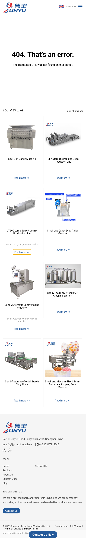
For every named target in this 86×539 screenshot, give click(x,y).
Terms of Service (12, 528)
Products (8, 470)
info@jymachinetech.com (20, 444)
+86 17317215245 (49, 444)
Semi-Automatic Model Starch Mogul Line (22, 383)
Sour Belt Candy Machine (22, 158)
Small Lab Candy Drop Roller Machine (62, 232)
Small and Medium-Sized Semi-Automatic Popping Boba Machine (62, 384)
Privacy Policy (31, 528)
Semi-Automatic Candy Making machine (22, 306)
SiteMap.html (61, 526)
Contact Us (41, 466)
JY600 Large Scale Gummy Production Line (22, 232)
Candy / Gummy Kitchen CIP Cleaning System (62, 294)
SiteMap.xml (76, 526)
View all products (75, 111)
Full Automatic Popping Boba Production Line (63, 160)
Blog (5, 483)
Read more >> (22, 177)
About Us (8, 474)
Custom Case (10, 478)
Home (6, 466)
